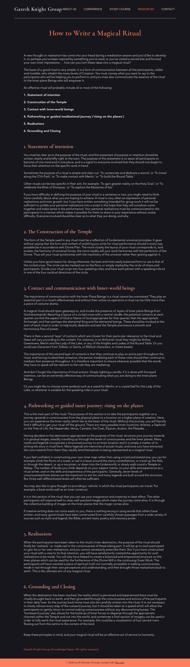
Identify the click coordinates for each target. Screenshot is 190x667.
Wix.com (119, 662)
